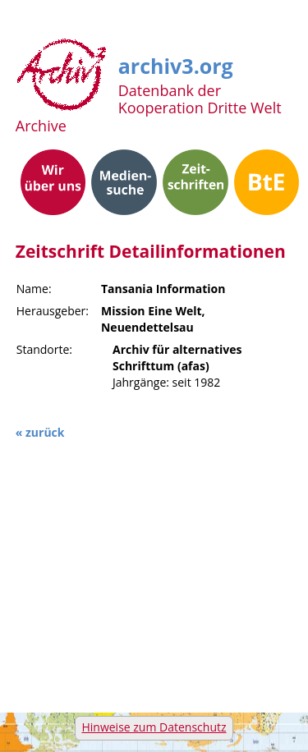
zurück (44, 432)
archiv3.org (175, 63)
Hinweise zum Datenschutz (153, 727)
